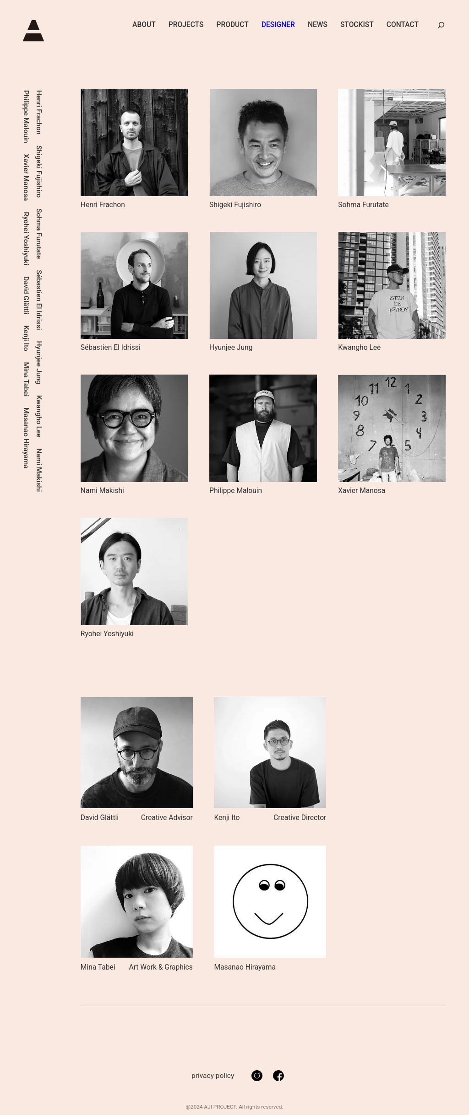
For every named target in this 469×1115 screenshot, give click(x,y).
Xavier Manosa (38, 177)
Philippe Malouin (38, 116)
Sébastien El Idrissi (51, 120)
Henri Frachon (63, 112)
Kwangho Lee (51, 236)
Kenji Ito (26, 103)
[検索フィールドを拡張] (441, 25)
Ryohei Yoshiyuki (38, 239)
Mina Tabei (26, 144)
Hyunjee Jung (51, 182)
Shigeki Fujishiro (63, 171)
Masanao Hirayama (26, 203)
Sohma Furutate (63, 234)
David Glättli (38, 296)
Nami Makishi (51, 291)
